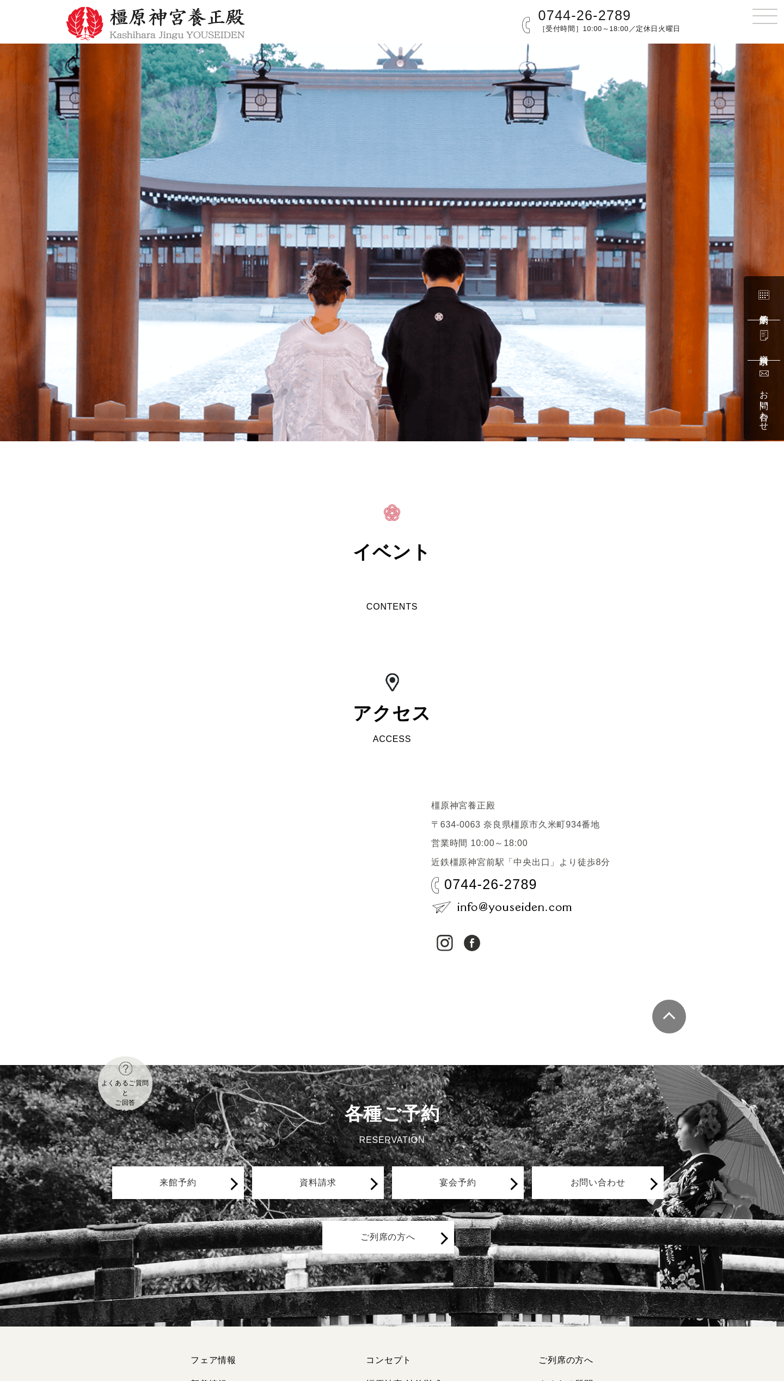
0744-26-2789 (585, 15)
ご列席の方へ (393, 1258)
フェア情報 (213, 1360)
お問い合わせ (763, 398)
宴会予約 (463, 1190)
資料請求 (763, 340)
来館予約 (763, 300)
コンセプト (389, 1360)
